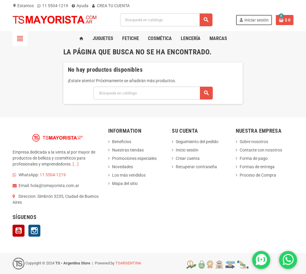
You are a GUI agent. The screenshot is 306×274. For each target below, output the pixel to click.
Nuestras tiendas (128, 150)
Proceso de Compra (258, 175)
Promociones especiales (134, 158)
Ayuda (80, 5)
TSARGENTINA (128, 263)
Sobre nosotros (254, 141)
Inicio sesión (187, 150)
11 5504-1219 (52, 5)
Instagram (34, 231)
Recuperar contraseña (196, 166)
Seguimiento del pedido (197, 141)
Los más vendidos (129, 175)
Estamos (23, 5)
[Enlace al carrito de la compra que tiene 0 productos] (284, 20)
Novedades (122, 166)
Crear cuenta (188, 158)
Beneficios (121, 141)
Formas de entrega (257, 166)
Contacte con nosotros (261, 150)
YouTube (19, 231)
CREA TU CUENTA (111, 5)
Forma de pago (254, 158)
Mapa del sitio (125, 183)
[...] (76, 164)
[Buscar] (166, 19)
